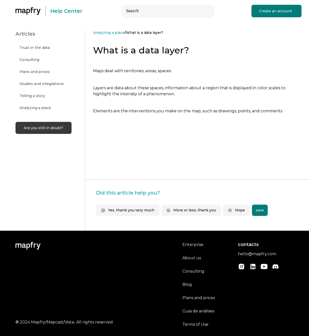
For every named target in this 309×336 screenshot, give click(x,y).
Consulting (193, 271)
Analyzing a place (109, 32)
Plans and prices (198, 297)
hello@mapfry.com (257, 253)
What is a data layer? (144, 32)
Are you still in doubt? (43, 128)
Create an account (275, 11)
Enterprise (192, 244)
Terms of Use (195, 324)
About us (191, 258)
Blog (187, 284)
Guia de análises (198, 311)
